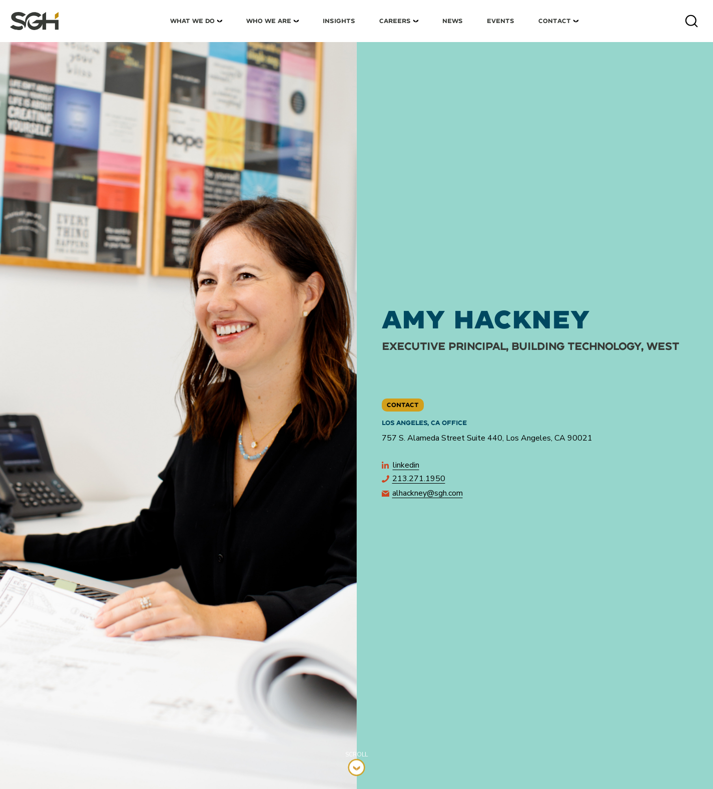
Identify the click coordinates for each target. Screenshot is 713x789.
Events (500, 21)
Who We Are (268, 21)
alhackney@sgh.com (422, 493)
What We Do (192, 21)
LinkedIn (400, 465)
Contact (554, 21)
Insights (339, 21)
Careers (395, 21)
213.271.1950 (413, 478)
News (452, 21)
